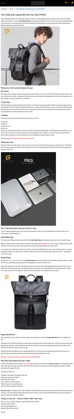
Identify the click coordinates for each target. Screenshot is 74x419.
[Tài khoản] (68, 3)
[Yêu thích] (65, 3)
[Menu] (2, 3)
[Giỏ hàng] (71, 3)
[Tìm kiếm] (4, 3)
